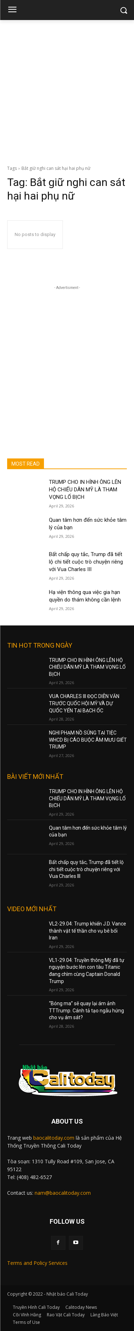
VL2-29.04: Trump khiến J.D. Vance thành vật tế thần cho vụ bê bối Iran (87, 930)
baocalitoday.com (53, 1137)
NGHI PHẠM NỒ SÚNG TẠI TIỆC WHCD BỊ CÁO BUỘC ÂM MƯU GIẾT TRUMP (88, 740)
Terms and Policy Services (37, 1262)
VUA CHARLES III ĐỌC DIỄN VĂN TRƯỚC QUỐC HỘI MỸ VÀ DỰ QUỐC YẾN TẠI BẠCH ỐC (84, 703)
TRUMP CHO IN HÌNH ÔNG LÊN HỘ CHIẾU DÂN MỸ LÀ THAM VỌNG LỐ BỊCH (85, 489)
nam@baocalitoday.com (63, 1192)
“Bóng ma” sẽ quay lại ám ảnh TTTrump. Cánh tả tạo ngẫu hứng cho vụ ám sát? (86, 1010)
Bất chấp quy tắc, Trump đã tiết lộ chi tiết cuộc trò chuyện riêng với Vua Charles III (86, 562)
